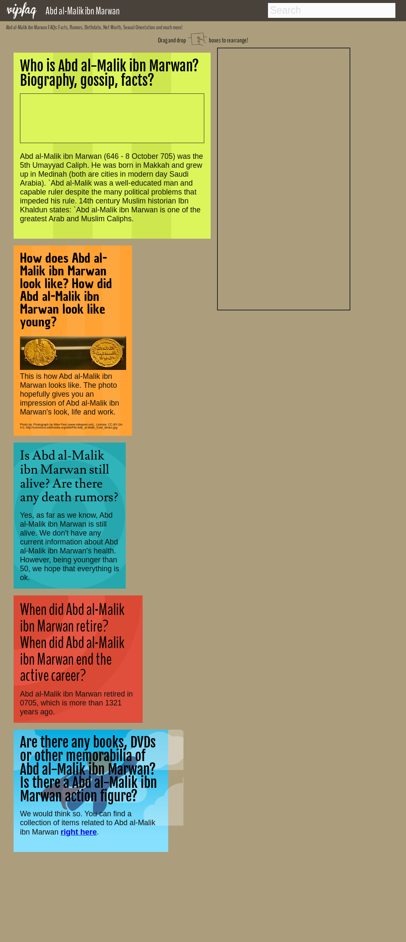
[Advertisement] (283, 178)
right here (79, 831)
